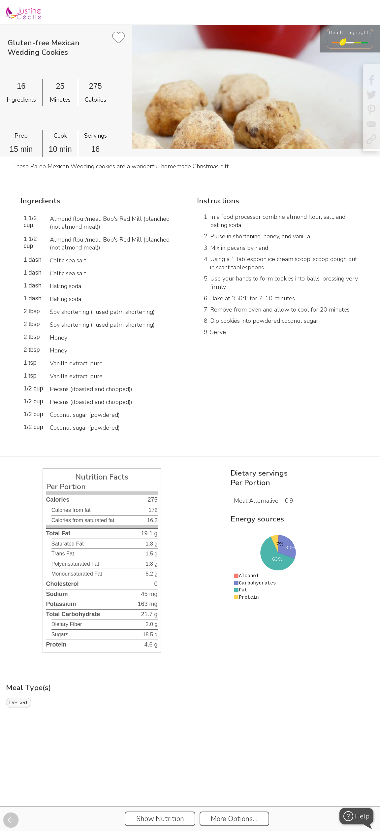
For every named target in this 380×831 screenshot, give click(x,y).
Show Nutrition (160, 819)
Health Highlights (350, 32)
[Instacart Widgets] (190, 783)
